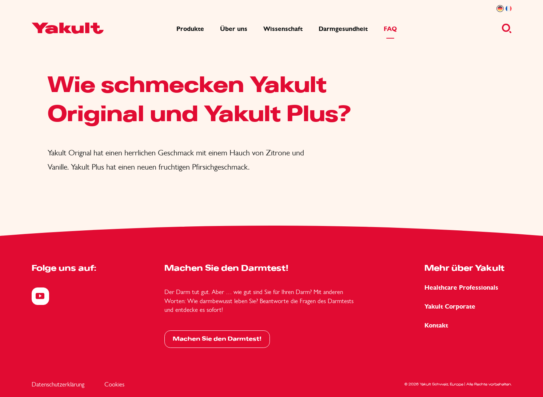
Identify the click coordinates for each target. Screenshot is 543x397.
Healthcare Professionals (461, 287)
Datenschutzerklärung (58, 384)
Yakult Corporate (449, 306)
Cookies (114, 384)
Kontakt (436, 325)
